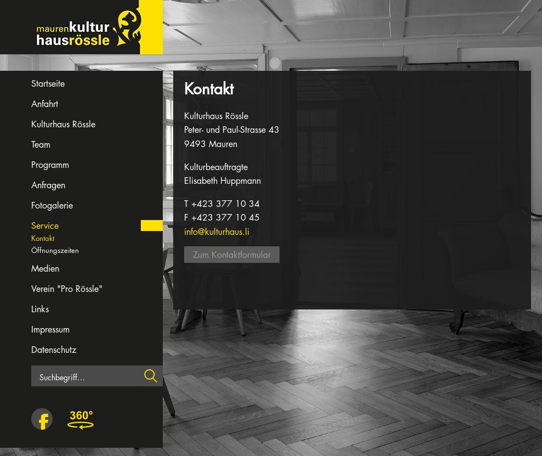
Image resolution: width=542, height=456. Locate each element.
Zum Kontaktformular (232, 255)
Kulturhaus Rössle (63, 124)
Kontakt (42, 238)
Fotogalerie (52, 205)
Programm (50, 165)
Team (40, 144)
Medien (45, 268)
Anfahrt (44, 104)
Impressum (50, 329)
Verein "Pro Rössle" (66, 289)
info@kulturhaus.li (216, 232)
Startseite (48, 83)
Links (40, 309)
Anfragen (48, 185)
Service (45, 226)
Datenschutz (53, 350)
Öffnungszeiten (55, 250)
